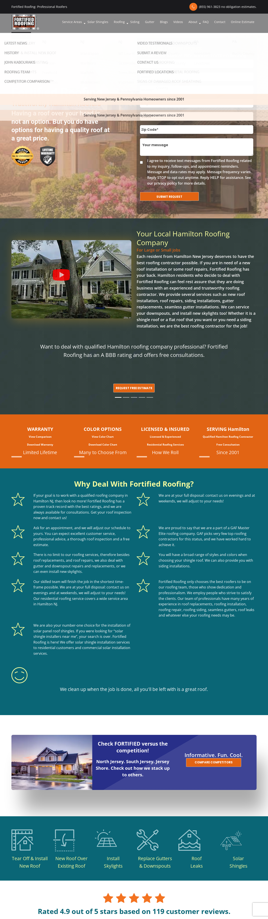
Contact (219, 22)
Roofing (119, 22)
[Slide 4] (142, 397)
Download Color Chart (103, 444)
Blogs (164, 22)
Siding (134, 22)
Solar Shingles (97, 22)
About (192, 22)
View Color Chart (103, 437)
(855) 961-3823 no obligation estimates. (228, 7)
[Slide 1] (118, 397)
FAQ (206, 22)
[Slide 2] (126, 397)
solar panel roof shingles (53, 631)
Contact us (21, 36)
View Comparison (40, 437)
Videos (178, 22)
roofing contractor (163, 262)
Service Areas (72, 22)
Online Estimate (242, 22)
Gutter (149, 22)
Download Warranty (40, 444)
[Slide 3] (134, 397)
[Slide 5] (150, 397)
